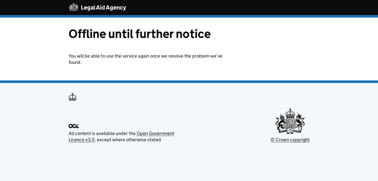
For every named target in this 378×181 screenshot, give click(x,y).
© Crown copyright (290, 140)
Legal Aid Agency (103, 7)
